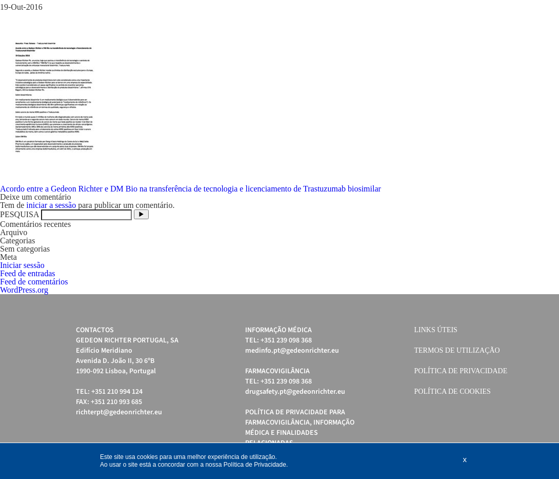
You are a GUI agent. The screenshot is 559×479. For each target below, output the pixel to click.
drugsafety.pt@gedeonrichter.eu (295, 392)
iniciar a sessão (51, 205)
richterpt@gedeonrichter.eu (119, 412)
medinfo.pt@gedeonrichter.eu (292, 351)
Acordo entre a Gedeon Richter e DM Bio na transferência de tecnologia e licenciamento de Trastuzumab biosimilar (190, 188)
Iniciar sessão (22, 265)
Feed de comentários (34, 281)
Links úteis (435, 330)
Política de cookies (452, 391)
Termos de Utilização (457, 350)
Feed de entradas (27, 273)
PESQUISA (19, 214)
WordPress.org (24, 289)
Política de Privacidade (461, 371)
